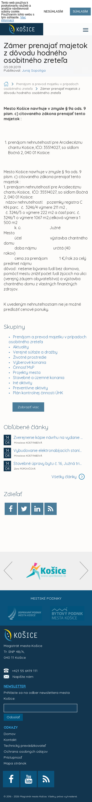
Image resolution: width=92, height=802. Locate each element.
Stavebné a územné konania (38, 377)
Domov (9, 734)
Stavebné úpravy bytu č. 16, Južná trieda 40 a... (48, 463)
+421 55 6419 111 (25, 671)
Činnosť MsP (23, 367)
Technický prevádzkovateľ (25, 745)
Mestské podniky (46, 598)
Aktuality (21, 346)
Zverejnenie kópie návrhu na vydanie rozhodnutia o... (48, 437)
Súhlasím (80, 11)
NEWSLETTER (15, 686)
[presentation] (8, 570)
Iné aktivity (22, 382)
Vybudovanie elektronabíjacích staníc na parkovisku (48, 450)
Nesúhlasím (53, 11)
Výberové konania (29, 362)
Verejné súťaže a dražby (35, 352)
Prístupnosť (13, 757)
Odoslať (13, 717)
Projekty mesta (26, 372)
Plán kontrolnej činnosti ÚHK (38, 392)
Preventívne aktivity (30, 387)
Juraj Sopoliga (34, 70)
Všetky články (68, 476)
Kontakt (10, 739)
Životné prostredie (29, 357)
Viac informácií (13, 19)
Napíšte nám (23, 676)
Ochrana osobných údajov (26, 751)
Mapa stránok (15, 763)
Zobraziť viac (28, 407)
